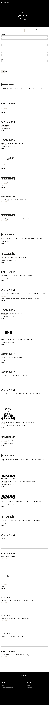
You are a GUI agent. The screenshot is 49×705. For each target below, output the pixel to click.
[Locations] (24, 36)
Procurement (29, 687)
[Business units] (24, 52)
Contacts (4, 694)
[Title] (24, 45)
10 (45, 669)
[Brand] (24, 61)
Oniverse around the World (7, 687)
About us (4, 685)
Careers (28, 685)
